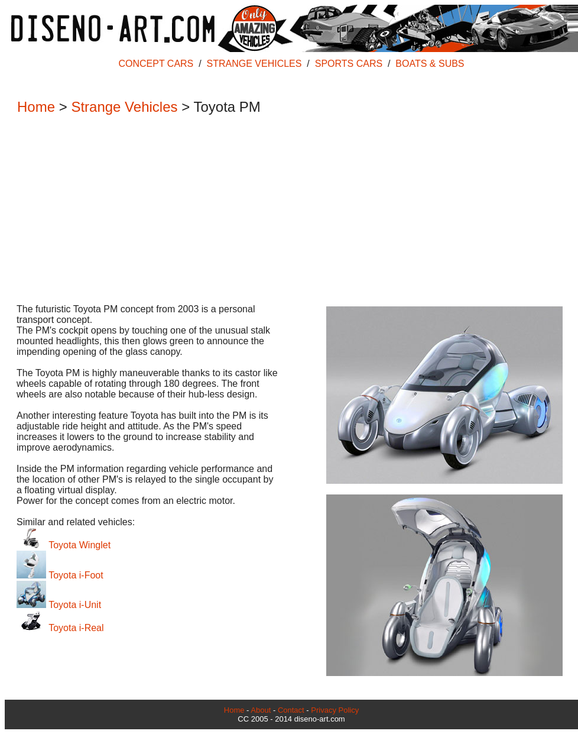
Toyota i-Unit (59, 605)
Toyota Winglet (64, 545)
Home (36, 107)
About (261, 710)
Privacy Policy (335, 710)
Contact (291, 710)
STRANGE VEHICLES (254, 64)
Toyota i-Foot (60, 575)
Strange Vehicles (124, 107)
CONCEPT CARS (155, 64)
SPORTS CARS (348, 64)
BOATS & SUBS (429, 64)
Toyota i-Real (60, 628)
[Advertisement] (285, 210)
